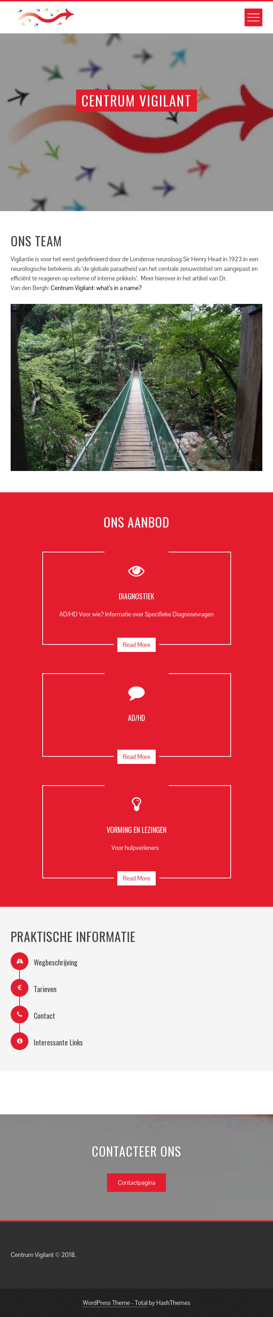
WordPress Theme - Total (115, 1303)
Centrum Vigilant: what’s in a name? (95, 288)
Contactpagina (136, 1183)
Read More (136, 645)
